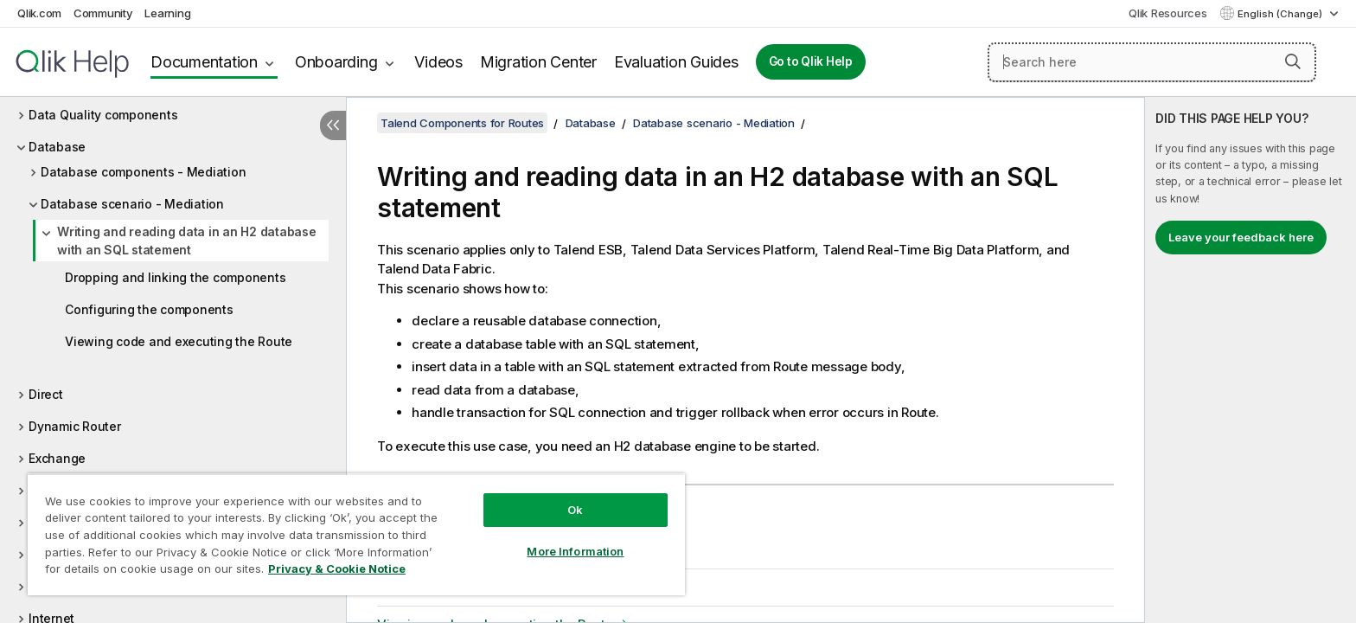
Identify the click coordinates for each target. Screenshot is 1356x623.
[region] (356, 534)
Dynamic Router (75, 426)
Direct (46, 394)
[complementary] (1250, 360)
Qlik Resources (1168, 13)
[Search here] (1151, 62)
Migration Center (538, 62)
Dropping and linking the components (175, 277)
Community (103, 13)
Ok (575, 510)
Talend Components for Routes (462, 123)
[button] (1293, 61)
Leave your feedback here (1241, 237)
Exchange (57, 458)
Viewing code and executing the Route (178, 341)
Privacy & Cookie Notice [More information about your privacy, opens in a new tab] (337, 568)
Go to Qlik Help (811, 61)
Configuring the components (149, 309)
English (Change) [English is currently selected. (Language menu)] (1281, 14)
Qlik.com (39, 13)
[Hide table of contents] (333, 125)
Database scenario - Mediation (132, 203)
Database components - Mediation (143, 171)
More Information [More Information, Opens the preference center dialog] (575, 551)
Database (57, 146)
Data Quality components (103, 114)
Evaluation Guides (676, 62)
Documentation (204, 62)
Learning (167, 13)
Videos (438, 62)
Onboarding (336, 62)
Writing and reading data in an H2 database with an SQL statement (187, 240)
